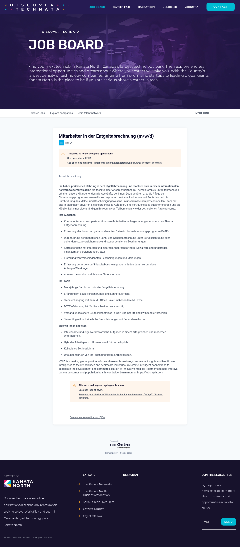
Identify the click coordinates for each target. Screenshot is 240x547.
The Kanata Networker (98, 484)
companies (61, 113)
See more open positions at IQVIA (87, 417)
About (190, 6)
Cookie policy (126, 453)
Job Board (97, 6)
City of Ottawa (92, 516)
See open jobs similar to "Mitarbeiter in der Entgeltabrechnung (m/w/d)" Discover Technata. (114, 162)
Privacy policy (111, 453)
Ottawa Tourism (93, 509)
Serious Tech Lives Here (98, 502)
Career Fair (121, 6)
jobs (38, 113)
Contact (220, 6)
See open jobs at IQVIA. (79, 158)
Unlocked (170, 6)
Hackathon (146, 6)
